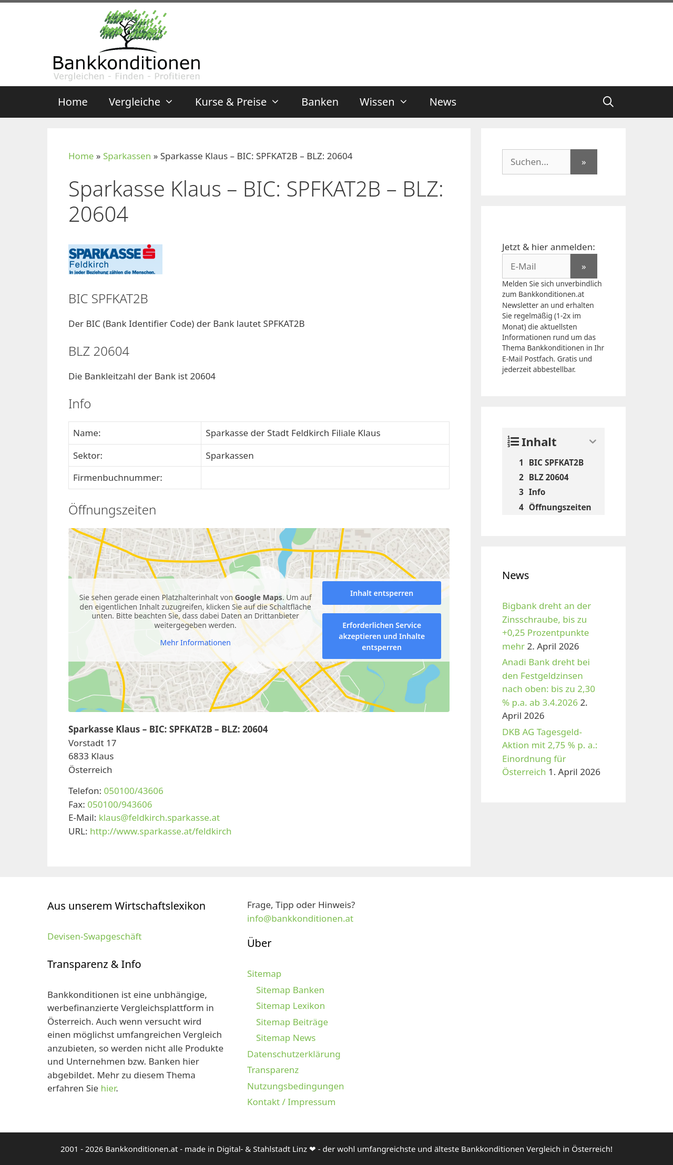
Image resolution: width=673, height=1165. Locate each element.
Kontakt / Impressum (291, 1102)
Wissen (389, 102)
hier (108, 1088)
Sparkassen (127, 156)
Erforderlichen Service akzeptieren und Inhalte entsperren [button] (382, 636)
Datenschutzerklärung (294, 1054)
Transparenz (273, 1070)
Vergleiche (147, 102)
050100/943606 (119, 804)
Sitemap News (285, 1038)
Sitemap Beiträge (292, 1022)
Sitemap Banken (290, 990)
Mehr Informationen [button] (195, 642)
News (443, 102)
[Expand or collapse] (592, 441)
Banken (320, 102)
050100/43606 (133, 791)
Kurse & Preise (243, 102)
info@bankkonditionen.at (300, 918)
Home (73, 102)
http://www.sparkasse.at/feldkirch (161, 831)
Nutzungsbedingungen (295, 1086)
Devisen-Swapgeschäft (94, 936)
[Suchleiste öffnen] (608, 102)
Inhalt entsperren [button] (381, 593)
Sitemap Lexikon (290, 1005)
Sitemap (264, 973)
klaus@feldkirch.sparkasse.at (159, 817)
